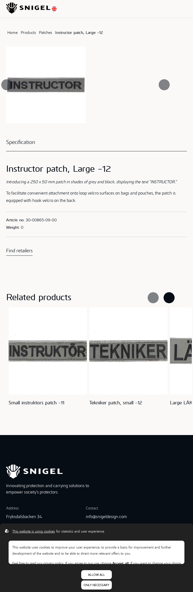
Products (28, 32)
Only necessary (96, 585)
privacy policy (53, 563)
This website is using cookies (33, 531)
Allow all (96, 575)
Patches (45, 32)
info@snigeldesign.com (106, 516)
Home (12, 32)
